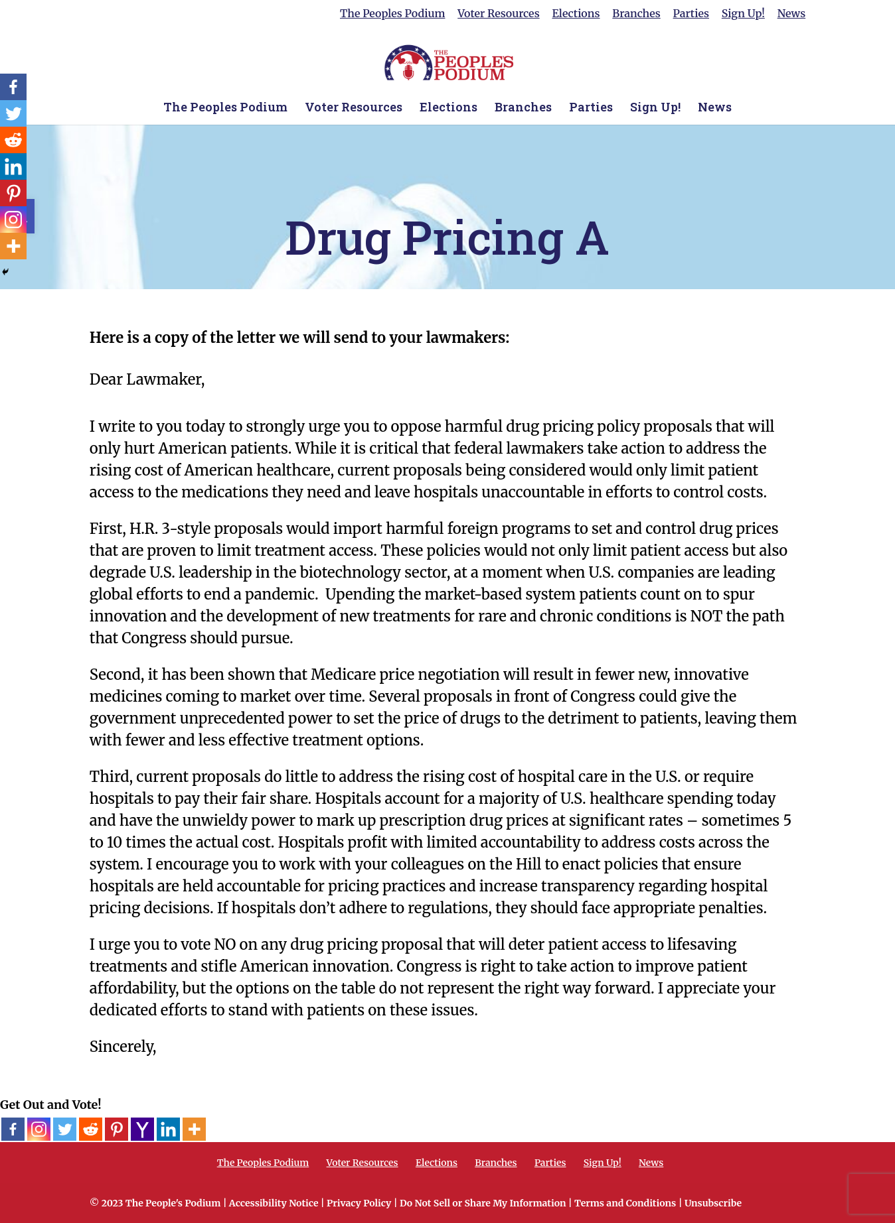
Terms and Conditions (625, 1203)
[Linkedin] (168, 1129)
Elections (576, 14)
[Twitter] (64, 1129)
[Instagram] (38, 1129)
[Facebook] (13, 1129)
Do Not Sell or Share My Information (483, 1203)
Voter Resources (498, 14)
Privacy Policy (359, 1203)
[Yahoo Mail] (142, 1129)
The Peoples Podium (392, 14)
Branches (636, 14)
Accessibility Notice (274, 1203)
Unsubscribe (713, 1203)
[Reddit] (90, 1129)
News (791, 14)
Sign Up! (743, 14)
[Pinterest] (116, 1129)
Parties (691, 14)
